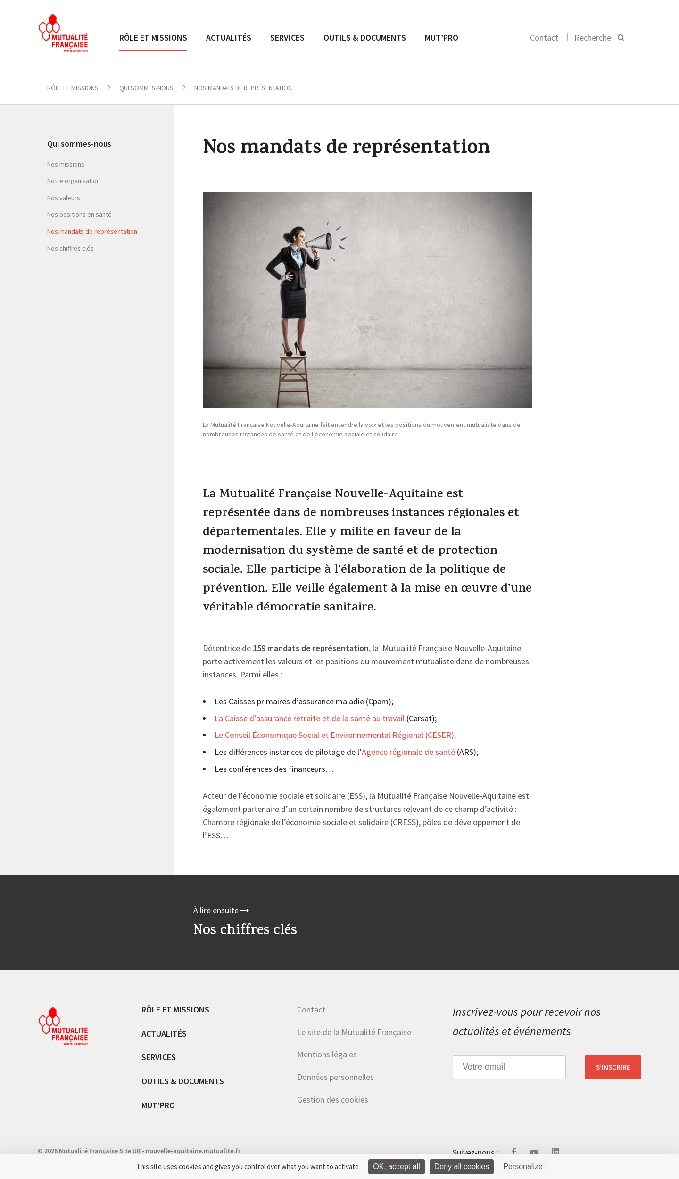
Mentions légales (327, 1054)
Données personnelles (335, 1076)
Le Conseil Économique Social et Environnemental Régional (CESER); (335, 735)
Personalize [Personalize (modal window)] (523, 1166)
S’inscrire (613, 1067)
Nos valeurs (63, 197)
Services (287, 37)
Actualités (228, 37)
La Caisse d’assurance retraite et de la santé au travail (310, 719)
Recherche (592, 37)
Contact (544, 37)
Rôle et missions (153, 37)
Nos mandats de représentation (92, 231)
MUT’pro (441, 37)
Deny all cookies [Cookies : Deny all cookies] (461, 1166)
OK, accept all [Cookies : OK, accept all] (396, 1166)
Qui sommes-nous (146, 88)
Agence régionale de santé (408, 752)
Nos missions (65, 164)
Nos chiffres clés (70, 248)
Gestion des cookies (332, 1099)
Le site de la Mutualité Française (354, 1032)
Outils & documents (364, 37)
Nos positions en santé (79, 214)
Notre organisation (73, 180)
